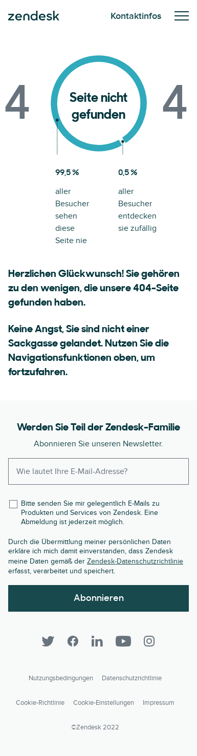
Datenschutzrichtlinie (132, 678)
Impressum (158, 703)
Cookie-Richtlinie (40, 703)
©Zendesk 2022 (95, 727)
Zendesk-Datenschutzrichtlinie (135, 561)
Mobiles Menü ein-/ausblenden (181, 15)
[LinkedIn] (97, 641)
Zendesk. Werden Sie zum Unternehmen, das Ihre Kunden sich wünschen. (33, 16)
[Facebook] (72, 641)
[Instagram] (149, 641)
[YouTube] (123, 641)
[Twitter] (48, 641)
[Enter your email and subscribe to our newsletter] (98, 471)
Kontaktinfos (136, 16)
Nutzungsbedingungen (61, 678)
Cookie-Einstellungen (103, 703)
